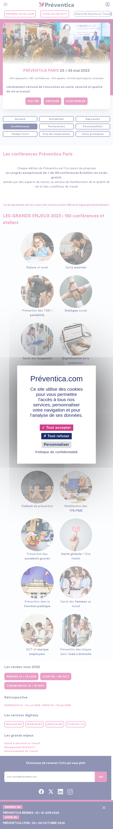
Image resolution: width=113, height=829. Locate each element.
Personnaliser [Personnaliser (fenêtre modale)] (56, 445)
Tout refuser (56, 436)
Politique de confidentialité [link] (56, 452)
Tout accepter (56, 427)
